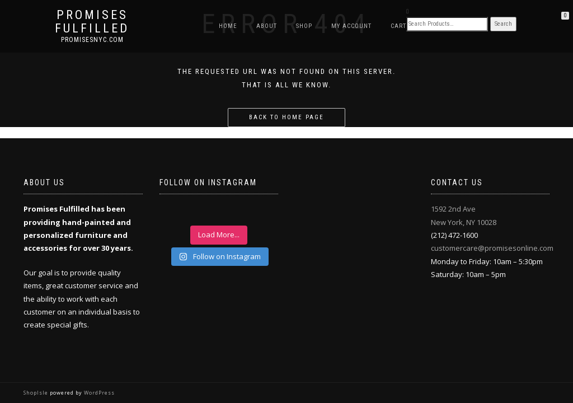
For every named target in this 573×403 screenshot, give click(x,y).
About (266, 26)
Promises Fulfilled (92, 21)
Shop (304, 26)
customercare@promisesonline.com (492, 248)
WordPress (98, 392)
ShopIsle (37, 392)
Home (228, 26)
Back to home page (286, 117)
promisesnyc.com (92, 40)
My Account (351, 26)
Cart (398, 26)
